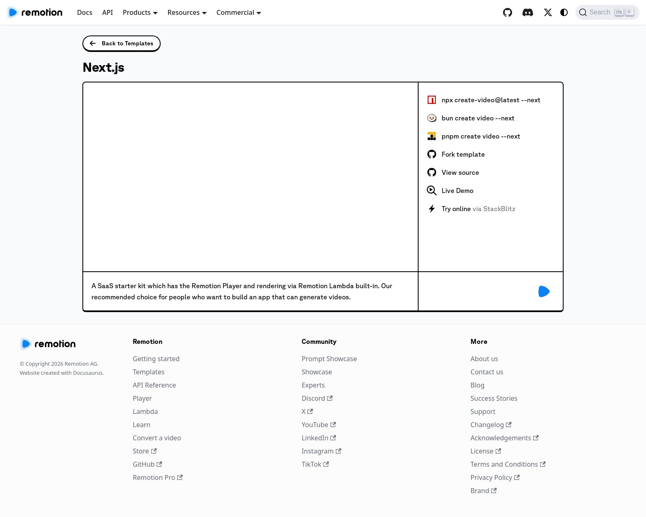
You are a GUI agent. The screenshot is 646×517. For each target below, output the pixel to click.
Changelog (491, 424)
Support (482, 411)
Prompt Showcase (329, 358)
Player (142, 398)
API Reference (154, 385)
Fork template (456, 154)
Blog (477, 385)
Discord (317, 398)
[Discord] (527, 12)
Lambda (145, 411)
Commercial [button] (236, 12)
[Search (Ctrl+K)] (607, 12)
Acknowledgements (504, 437)
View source (453, 172)
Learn (141, 424)
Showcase (317, 371)
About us (484, 358)
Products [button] (137, 12)
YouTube (319, 424)
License (485, 451)
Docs (84, 12)
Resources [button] (184, 12)
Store (145, 451)
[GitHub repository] (507, 12)
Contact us (486, 371)
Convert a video (157, 437)
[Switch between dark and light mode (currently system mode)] (564, 12)
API (107, 12)
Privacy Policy (495, 477)
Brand (483, 490)
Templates (148, 371)
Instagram (321, 451)
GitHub (147, 464)
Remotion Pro (158, 477)
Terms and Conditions (507, 464)
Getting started (156, 358)
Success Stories (493, 398)
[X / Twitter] (547, 12)
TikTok (315, 464)
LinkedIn (319, 437)
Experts (313, 385)
